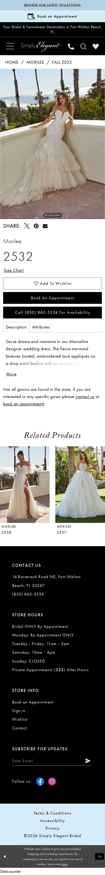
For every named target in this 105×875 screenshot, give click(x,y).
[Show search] (83, 46)
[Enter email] (51, 761)
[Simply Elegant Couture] (41, 46)
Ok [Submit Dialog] (99, 856)
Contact (19, 728)
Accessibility (52, 820)
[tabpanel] (52, 144)
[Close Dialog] (4, 856)
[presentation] (25, 484)
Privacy (52, 828)
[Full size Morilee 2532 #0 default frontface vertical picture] (52, 144)
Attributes (41, 327)
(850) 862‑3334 (28, 594)
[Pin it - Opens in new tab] (36, 226)
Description (16, 327)
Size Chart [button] (14, 270)
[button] (10, 46)
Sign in (19, 710)
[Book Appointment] (52, 16)
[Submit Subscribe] (87, 761)
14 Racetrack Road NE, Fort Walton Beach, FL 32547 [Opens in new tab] (46, 581)
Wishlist (20, 719)
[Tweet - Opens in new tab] (27, 226)
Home (11, 62)
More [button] (11, 374)
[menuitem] (10, 46)
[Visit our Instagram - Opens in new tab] (52, 781)
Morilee (35, 62)
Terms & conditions (52, 813)
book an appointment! (23, 404)
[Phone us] (71, 46)
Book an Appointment (53, 298)
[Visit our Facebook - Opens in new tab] (40, 781)
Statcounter (10, 871)
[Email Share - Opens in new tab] (45, 226)
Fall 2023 (62, 62)
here (65, 864)
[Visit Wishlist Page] (95, 46)
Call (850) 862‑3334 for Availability (52, 312)
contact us (85, 396)
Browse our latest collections (52, 5)
